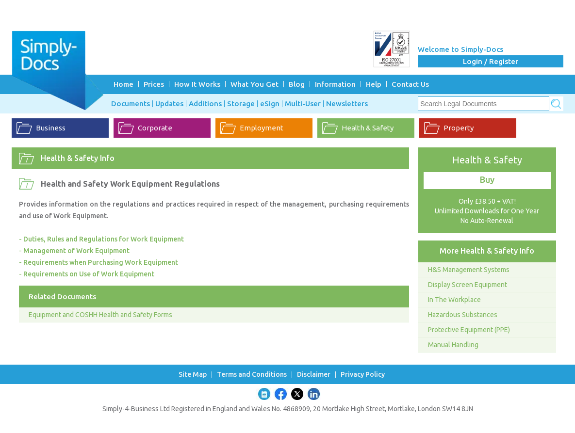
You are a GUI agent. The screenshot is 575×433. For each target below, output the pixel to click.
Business (51, 128)
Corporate (155, 128)
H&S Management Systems (468, 269)
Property (459, 128)
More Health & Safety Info (487, 250)
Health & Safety (368, 128)
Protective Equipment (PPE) (469, 330)
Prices (154, 84)
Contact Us (410, 84)
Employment (261, 128)
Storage (241, 103)
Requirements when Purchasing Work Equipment (100, 262)
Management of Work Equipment (76, 251)
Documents (130, 103)
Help (373, 84)
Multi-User (303, 103)
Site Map (193, 374)
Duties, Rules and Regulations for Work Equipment (103, 239)
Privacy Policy (363, 374)
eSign (269, 103)
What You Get (254, 84)
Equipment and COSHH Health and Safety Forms (100, 315)
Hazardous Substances (462, 315)
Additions (205, 103)
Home (123, 84)
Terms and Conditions (252, 374)
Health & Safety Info (78, 158)
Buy (487, 179)
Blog (297, 84)
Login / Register (490, 61)
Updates (169, 103)
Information (335, 84)
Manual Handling (453, 345)
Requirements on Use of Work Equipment (88, 274)
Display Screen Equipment (467, 285)
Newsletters (347, 103)
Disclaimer (313, 374)
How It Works (197, 84)
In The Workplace (454, 300)
